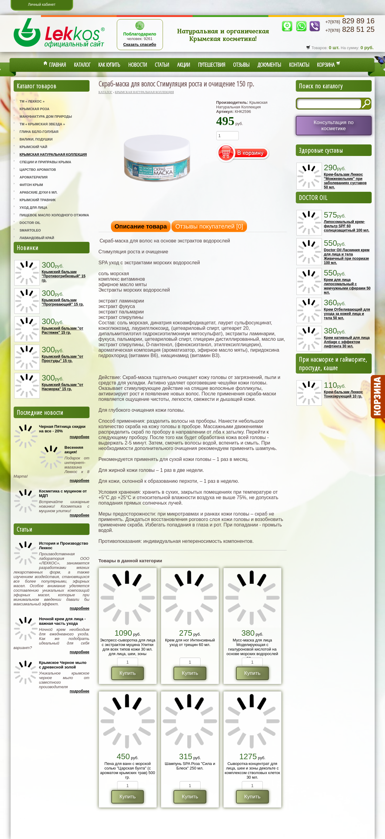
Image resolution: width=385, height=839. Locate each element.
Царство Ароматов (38, 169)
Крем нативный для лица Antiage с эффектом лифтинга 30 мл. (347, 342)
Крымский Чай (33, 147)
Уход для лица (33, 207)
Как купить (109, 65)
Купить (128, 673)
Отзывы (241, 65)
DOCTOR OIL (313, 197)
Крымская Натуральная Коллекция (53, 154)
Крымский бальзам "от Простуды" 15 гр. (62, 358)
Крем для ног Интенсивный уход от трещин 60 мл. (190, 642)
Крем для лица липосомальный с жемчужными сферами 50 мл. (347, 286)
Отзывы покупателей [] (209, 226)
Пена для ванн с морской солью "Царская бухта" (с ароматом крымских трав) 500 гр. (127, 770)
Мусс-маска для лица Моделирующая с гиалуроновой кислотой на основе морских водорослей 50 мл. (252, 649)
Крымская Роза (34, 109)
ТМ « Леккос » (32, 101)
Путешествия (211, 65)
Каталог (82, 65)
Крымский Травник (38, 200)
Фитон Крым (31, 185)
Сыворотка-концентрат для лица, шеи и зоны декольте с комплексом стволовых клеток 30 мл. (252, 770)
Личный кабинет (41, 4)
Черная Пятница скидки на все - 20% (62, 428)
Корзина (328, 65)
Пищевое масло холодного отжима (54, 215)
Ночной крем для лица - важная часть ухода (62, 621)
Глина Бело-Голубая (39, 132)
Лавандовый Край (37, 238)
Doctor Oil (30, 223)
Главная (54, 65)
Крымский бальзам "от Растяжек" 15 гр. (62, 330)
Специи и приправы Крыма (45, 162)
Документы (269, 65)
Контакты (299, 65)
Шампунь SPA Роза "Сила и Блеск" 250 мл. (190, 765)
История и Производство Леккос (63, 545)
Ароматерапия (34, 177)
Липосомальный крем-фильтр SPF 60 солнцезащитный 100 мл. (347, 226)
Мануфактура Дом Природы (46, 116)
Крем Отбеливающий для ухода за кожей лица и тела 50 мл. (347, 313)
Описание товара (141, 226)
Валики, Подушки (36, 139)
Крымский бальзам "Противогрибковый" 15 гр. (64, 276)
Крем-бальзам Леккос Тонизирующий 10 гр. (343, 394)
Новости (137, 65)
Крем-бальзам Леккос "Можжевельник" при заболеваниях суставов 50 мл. (345, 180)
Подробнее (79, 437)
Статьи (162, 65)
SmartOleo (30, 230)
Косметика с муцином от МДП (63, 493)
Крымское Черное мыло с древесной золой (62, 664)
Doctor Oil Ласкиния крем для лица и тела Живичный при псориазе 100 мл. (347, 256)
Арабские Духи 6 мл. (39, 192)
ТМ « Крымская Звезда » (42, 124)
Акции (183, 65)
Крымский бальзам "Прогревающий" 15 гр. (63, 302)
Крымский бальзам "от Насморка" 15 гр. (62, 387)
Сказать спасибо (139, 44)
